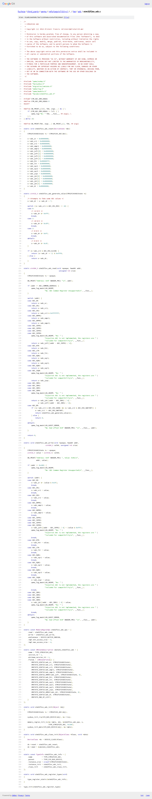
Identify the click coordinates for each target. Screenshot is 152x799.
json (148, 795)
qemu (44, 11)
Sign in (147, 4)
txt (142, 795)
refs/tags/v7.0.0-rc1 (58, 11)
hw (74, 11)
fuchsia (21, 11)
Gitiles (14, 795)
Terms (27, 795)
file (66, 17)
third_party (33, 11)
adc (79, 11)
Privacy (21, 795)
